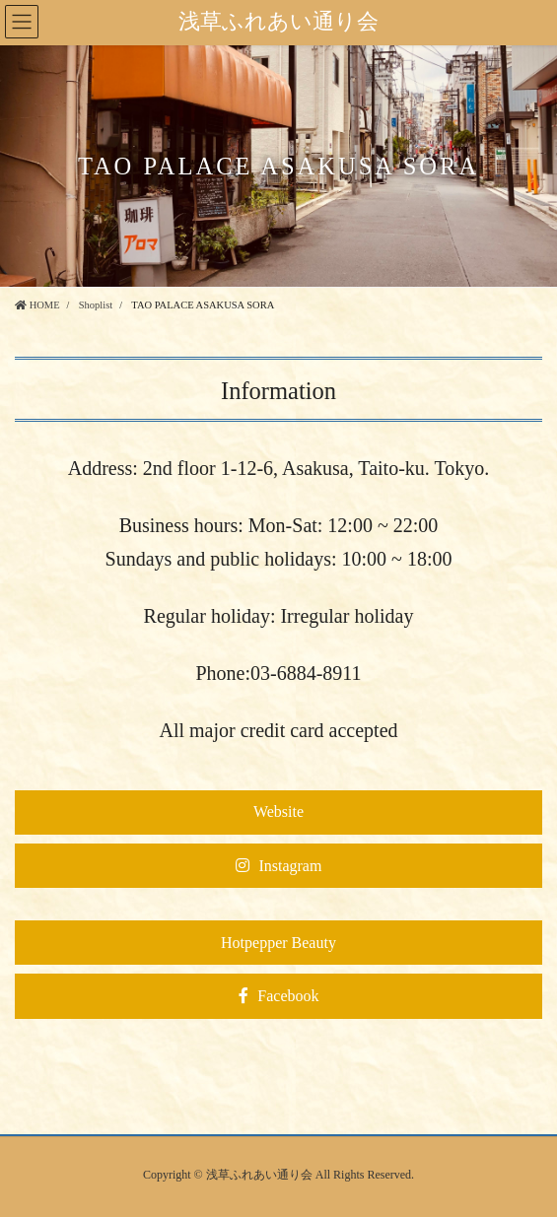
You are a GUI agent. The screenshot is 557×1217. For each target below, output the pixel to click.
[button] (278, 812)
